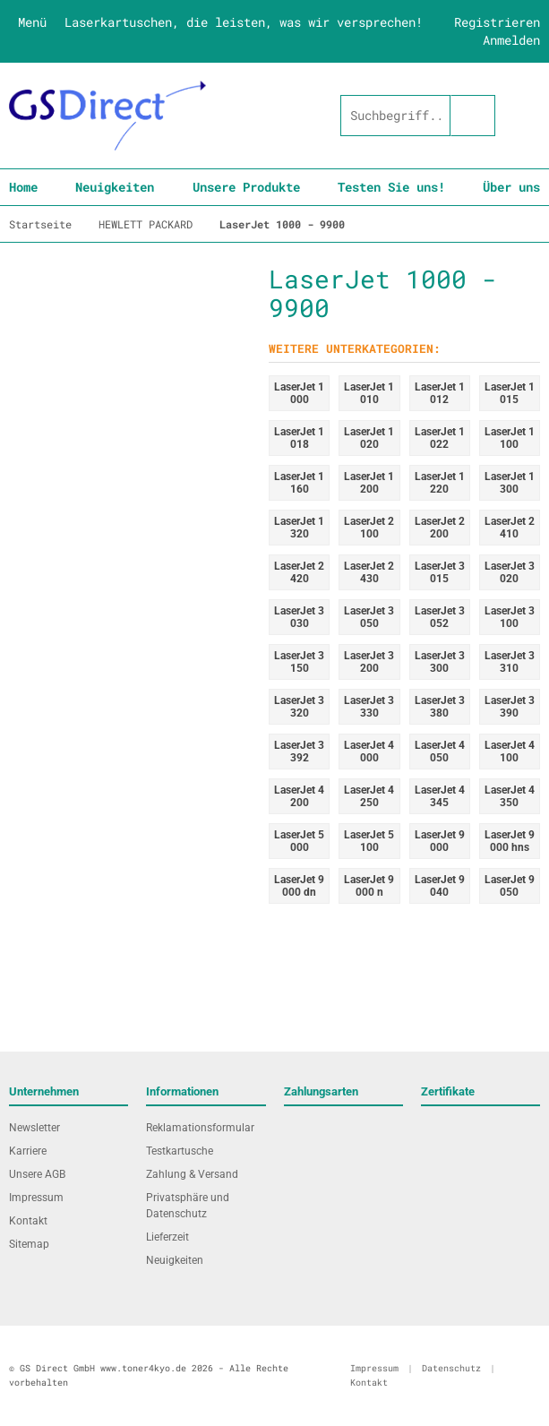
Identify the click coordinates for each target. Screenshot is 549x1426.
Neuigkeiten (114, 186)
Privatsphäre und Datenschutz (187, 1205)
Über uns (511, 186)
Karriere (28, 1151)
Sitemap (29, 1244)
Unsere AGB (37, 1174)
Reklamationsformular (200, 1127)
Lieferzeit (167, 1237)
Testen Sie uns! (391, 186)
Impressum (36, 1197)
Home (23, 186)
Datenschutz (451, 1368)
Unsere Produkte (246, 186)
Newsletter (34, 1127)
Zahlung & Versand (192, 1174)
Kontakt (28, 1221)
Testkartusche (179, 1151)
